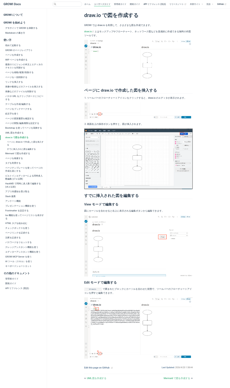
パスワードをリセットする (18, 242)
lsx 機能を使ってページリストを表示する (24, 217)
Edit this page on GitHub (97, 367)
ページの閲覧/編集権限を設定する (22, 123)
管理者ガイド (120, 4)
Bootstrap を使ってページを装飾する (23, 128)
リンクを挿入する (14, 82)
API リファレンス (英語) (155, 4)
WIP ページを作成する (16, 59)
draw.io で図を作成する (16, 137)
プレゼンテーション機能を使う (20, 206)
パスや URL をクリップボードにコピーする (24, 98)
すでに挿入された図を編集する (21, 149)
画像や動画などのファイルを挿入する (24, 86)
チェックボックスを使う (17, 228)
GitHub (221, 4)
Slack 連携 (10, 196)
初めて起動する (13, 45)
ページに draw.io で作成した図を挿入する (25, 143)
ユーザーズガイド (102, 4)
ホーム (87, 4)
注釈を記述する (13, 237)
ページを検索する (14, 158)
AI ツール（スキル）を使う (18, 261)
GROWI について (13, 14)
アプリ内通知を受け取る (17, 191)
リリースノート (178, 4)
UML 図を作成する (14, 132)
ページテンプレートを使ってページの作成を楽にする (24, 169)
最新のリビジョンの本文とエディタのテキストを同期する (24, 66)
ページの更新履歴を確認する (19, 118)
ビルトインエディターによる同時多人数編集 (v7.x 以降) (24, 177)
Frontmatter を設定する (17, 210)
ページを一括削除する (16, 77)
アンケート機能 (13, 201)
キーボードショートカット (18, 266)
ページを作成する (14, 55)
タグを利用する (13, 163)
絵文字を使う (11, 113)
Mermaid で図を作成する (17, 153)
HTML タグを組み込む (16, 223)
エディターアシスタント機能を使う (22, 252)
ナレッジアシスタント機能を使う (21, 247)
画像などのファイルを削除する (20, 91)
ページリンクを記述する (17, 232)
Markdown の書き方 (15, 33)
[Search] (67, 4)
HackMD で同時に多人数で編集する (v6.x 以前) (23, 185)
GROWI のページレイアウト (19, 50)
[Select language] (209, 4)
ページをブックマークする (18, 109)
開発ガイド (135, 4)
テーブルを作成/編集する (17, 104)
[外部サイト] (196, 4)
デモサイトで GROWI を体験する (21, 28)
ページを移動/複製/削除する (19, 72)
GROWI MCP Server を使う (18, 256)
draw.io (89, 31)
